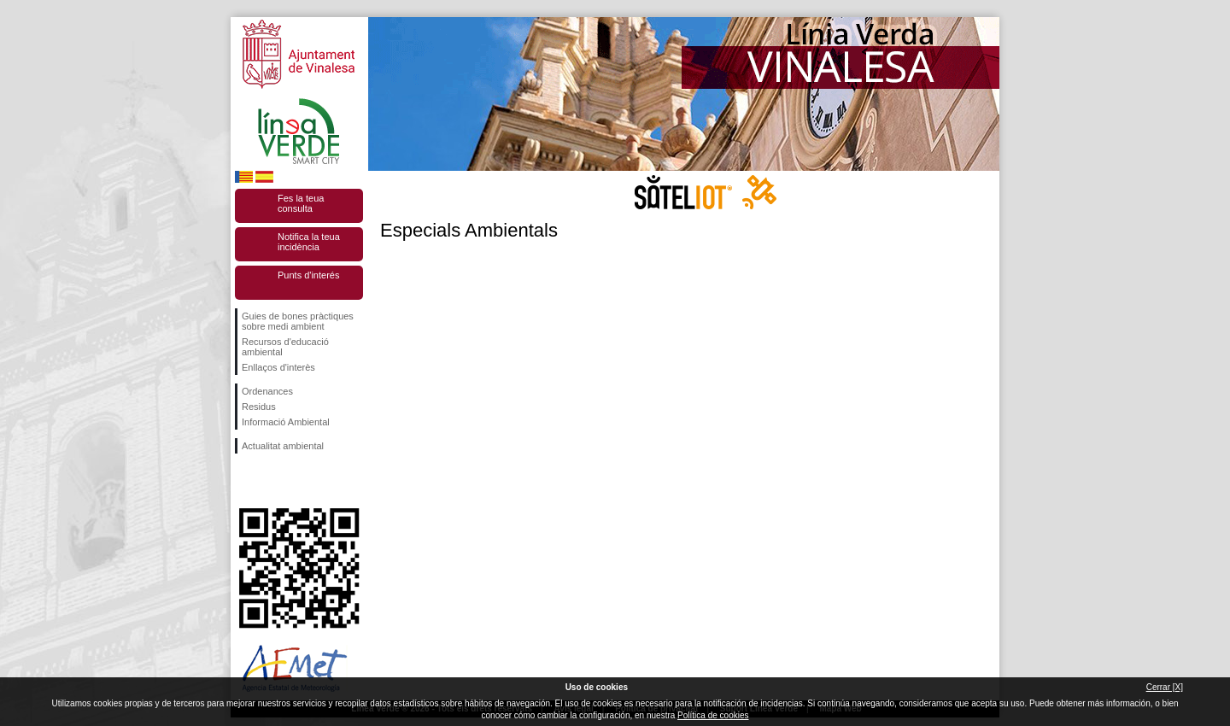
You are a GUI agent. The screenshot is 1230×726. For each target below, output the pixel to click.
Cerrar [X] (1164, 687)
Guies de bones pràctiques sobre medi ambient (298, 321)
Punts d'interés (308, 275)
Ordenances (267, 391)
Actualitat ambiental (283, 446)
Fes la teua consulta (301, 203)
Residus (259, 406)
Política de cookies (712, 715)
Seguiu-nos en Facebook (245, 481)
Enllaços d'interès (278, 367)
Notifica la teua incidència (309, 241)
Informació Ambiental (286, 422)
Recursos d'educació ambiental (285, 347)
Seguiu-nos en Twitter (273, 481)
